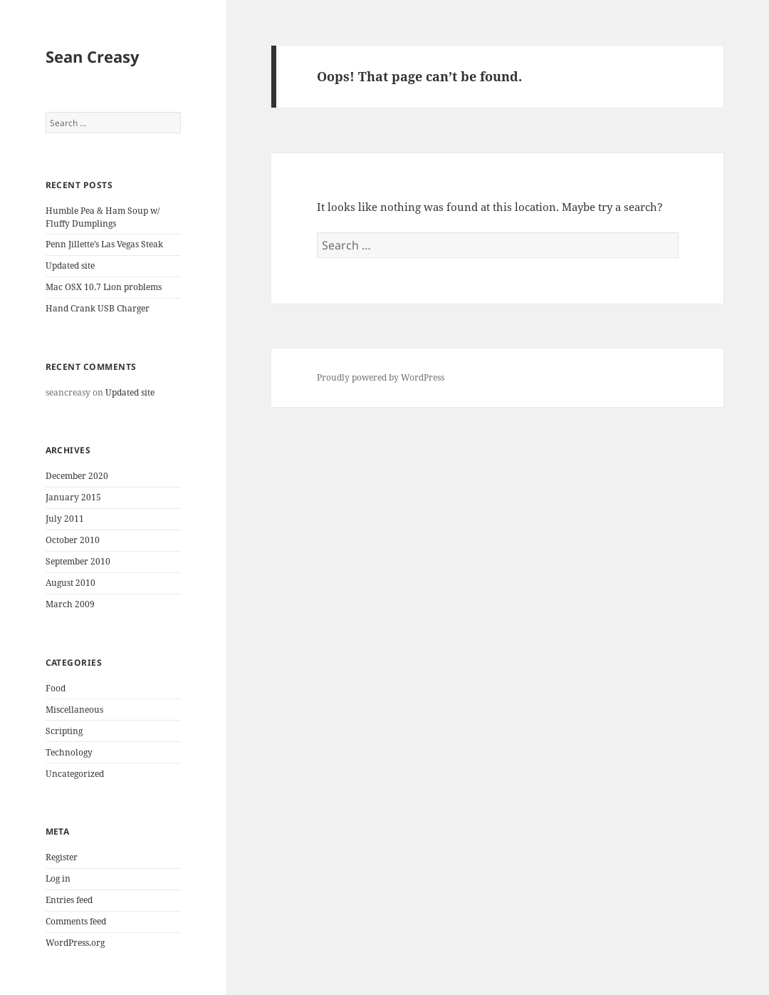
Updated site (70, 265)
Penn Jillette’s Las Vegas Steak (104, 244)
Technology (69, 752)
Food (56, 688)
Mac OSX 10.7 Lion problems (104, 287)
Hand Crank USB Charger (98, 308)
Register (62, 857)
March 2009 (70, 604)
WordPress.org (75, 943)
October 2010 (73, 540)
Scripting (64, 731)
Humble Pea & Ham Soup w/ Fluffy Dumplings (102, 217)
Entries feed (69, 900)
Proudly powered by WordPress (380, 377)
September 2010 (78, 561)
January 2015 (73, 497)
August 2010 (70, 583)
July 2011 (65, 518)
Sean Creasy (93, 56)
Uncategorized (75, 774)
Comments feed (76, 921)
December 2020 (77, 476)
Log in (58, 878)
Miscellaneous (74, 709)
